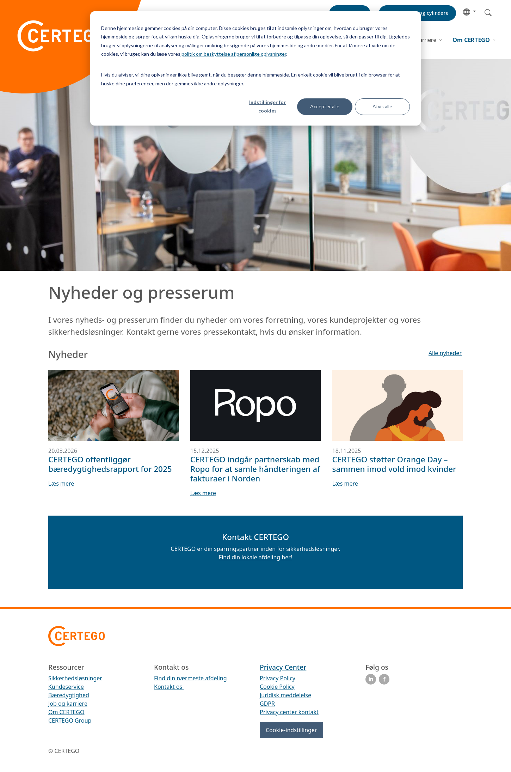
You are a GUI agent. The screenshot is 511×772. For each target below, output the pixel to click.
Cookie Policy (277, 687)
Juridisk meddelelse (285, 695)
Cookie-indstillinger (291, 730)
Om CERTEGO (471, 40)
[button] (469, 11)
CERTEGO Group (69, 720)
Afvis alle (382, 106)
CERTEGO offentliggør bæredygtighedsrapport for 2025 (110, 464)
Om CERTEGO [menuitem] (66, 712)
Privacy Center (283, 667)
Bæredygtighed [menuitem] (68, 695)
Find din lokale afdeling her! (255, 557)
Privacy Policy (277, 678)
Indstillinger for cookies (267, 106)
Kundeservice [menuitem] (66, 687)
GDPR (267, 703)
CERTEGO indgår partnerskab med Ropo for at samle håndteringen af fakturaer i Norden (255, 469)
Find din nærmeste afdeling (190, 678)
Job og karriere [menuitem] (67, 703)
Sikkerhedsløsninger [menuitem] (75, 678)
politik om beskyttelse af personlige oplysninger (233, 54)
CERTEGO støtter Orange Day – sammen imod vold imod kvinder (394, 464)
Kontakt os (169, 687)
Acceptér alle (324, 106)
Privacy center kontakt (289, 712)
